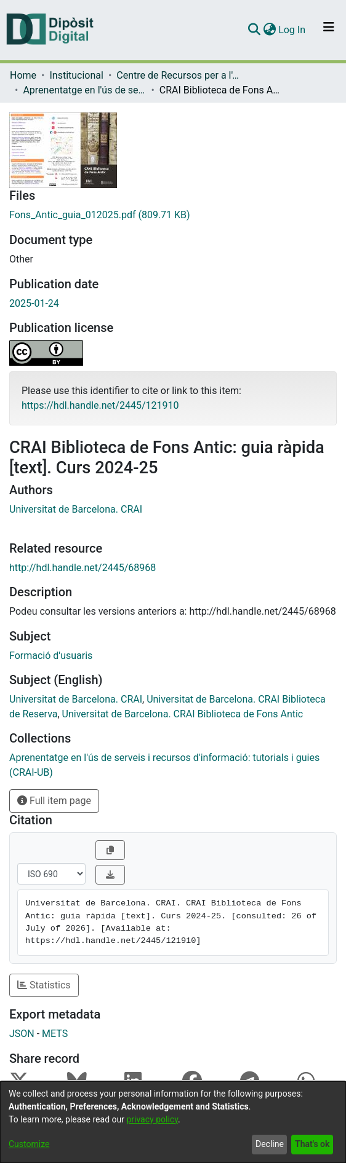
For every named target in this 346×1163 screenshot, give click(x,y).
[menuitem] (269, 30)
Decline (269, 1144)
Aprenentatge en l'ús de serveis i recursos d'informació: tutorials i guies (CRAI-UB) (84, 90)
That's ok (312, 1144)
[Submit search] (254, 30)
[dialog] (173, 1122)
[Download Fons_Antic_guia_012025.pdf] (173, 215)
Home (23, 75)
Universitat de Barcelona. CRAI (75, 509)
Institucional (76, 75)
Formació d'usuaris (50, 655)
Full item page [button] (54, 800)
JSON (21, 1033)
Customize (29, 1144)
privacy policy (152, 1119)
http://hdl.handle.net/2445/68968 (82, 568)
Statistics (44, 985)
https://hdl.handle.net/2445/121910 (100, 405)
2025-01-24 (34, 303)
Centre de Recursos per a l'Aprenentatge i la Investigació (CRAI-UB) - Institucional (177, 75)
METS (55, 1033)
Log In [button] (292, 30)
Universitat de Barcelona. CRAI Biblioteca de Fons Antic (183, 714)
